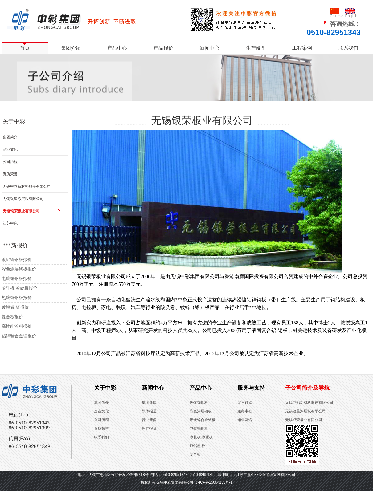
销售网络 (244, 420)
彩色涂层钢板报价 (19, 269)
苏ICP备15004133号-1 (213, 482)
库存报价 (149, 428)
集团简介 (10, 137)
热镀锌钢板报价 (17, 297)
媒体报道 (149, 411)
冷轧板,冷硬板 (201, 437)
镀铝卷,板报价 (15, 307)
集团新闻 (149, 402)
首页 (25, 48)
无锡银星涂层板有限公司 (23, 199)
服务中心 (244, 411)
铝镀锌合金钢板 (202, 420)
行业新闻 (149, 420)
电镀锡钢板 (199, 428)
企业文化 (10, 149)
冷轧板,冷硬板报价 (19, 288)
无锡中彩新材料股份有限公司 (27, 186)
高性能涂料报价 (17, 326)
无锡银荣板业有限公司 (21, 211)
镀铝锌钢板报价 (17, 259)
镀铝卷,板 (197, 446)
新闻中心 (209, 48)
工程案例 (302, 48)
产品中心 (117, 48)
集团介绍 (71, 48)
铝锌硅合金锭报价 (19, 336)
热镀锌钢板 (199, 402)
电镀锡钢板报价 (17, 278)
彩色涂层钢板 (201, 411)
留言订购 (244, 402)
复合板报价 (12, 316)
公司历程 (10, 162)
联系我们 (348, 48)
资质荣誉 (10, 174)
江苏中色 (10, 223)
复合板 (195, 454)
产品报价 (163, 48)
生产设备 (256, 48)
